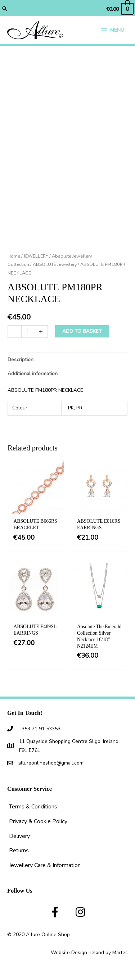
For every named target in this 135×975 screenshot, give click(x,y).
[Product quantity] (27, 331)
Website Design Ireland (77, 952)
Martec (120, 952)
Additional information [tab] (33, 373)
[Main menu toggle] (112, 30)
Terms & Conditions (33, 807)
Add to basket (82, 331)
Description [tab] (20, 359)
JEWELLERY (36, 256)
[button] (4, 9)
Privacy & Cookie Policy (38, 821)
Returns (19, 850)
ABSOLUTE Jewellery (55, 264)
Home (14, 256)
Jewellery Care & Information (45, 865)
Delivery (19, 836)
